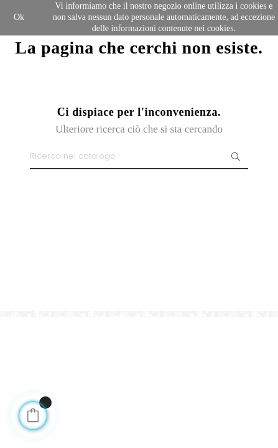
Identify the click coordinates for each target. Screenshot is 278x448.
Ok (19, 17)
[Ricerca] (139, 156)
